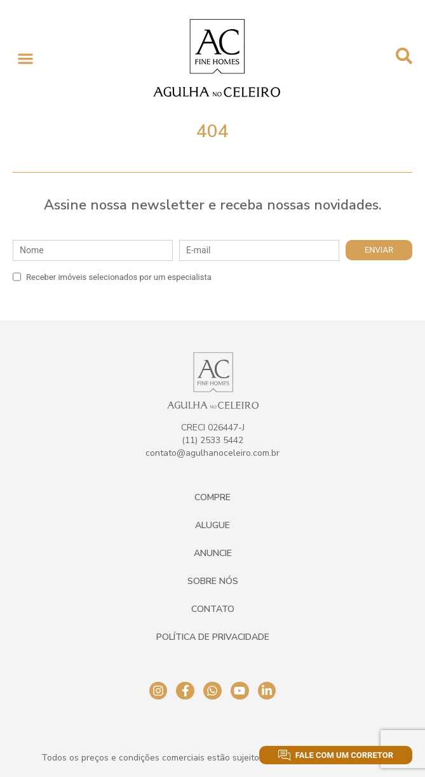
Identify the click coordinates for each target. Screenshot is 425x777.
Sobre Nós (212, 581)
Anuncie (213, 553)
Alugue (212, 525)
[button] (25, 58)
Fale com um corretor (335, 755)
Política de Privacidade (212, 637)
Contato (212, 609)
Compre (212, 497)
